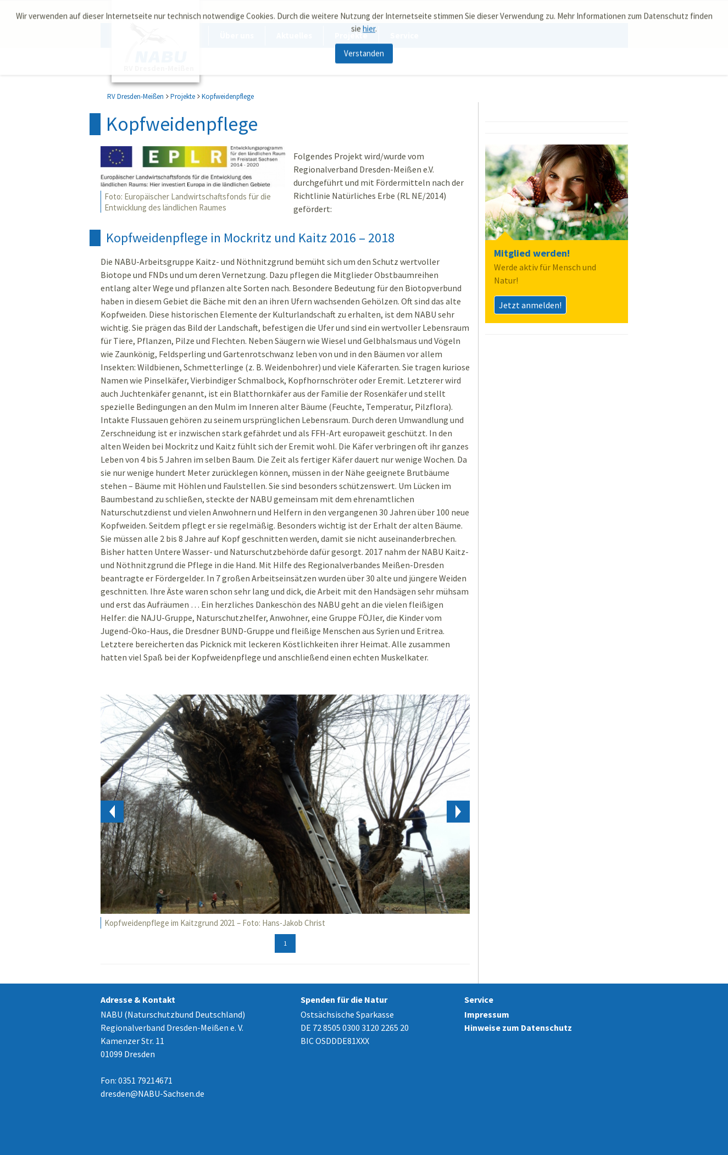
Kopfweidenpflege (228, 96)
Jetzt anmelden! (530, 304)
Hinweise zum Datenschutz (518, 1027)
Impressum (486, 1014)
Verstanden (364, 51)
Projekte (182, 96)
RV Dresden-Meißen (135, 96)
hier (369, 25)
